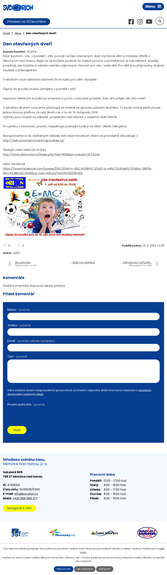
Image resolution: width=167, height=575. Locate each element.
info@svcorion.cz (26, 494)
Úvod (6, 33)
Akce (18, 33)
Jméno (19, 325)
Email (30, 341)
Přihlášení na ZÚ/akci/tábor (26, 22)
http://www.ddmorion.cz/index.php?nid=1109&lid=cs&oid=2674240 (51, 155)
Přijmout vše (64, 569)
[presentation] (32, 414)
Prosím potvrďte (26, 404)
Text (17, 356)
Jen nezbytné (85, 569)
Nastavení (105, 569)
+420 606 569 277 (25, 499)
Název (18, 310)
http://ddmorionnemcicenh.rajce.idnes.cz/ (33, 140)
